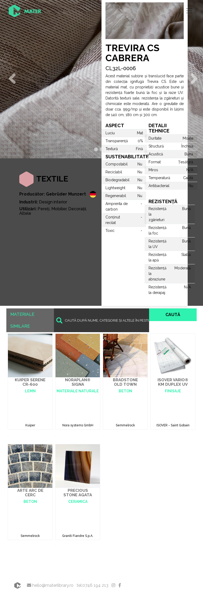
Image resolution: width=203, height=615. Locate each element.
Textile (52, 178)
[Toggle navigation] (189, 11)
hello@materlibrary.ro (50, 585)
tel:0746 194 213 (92, 585)
